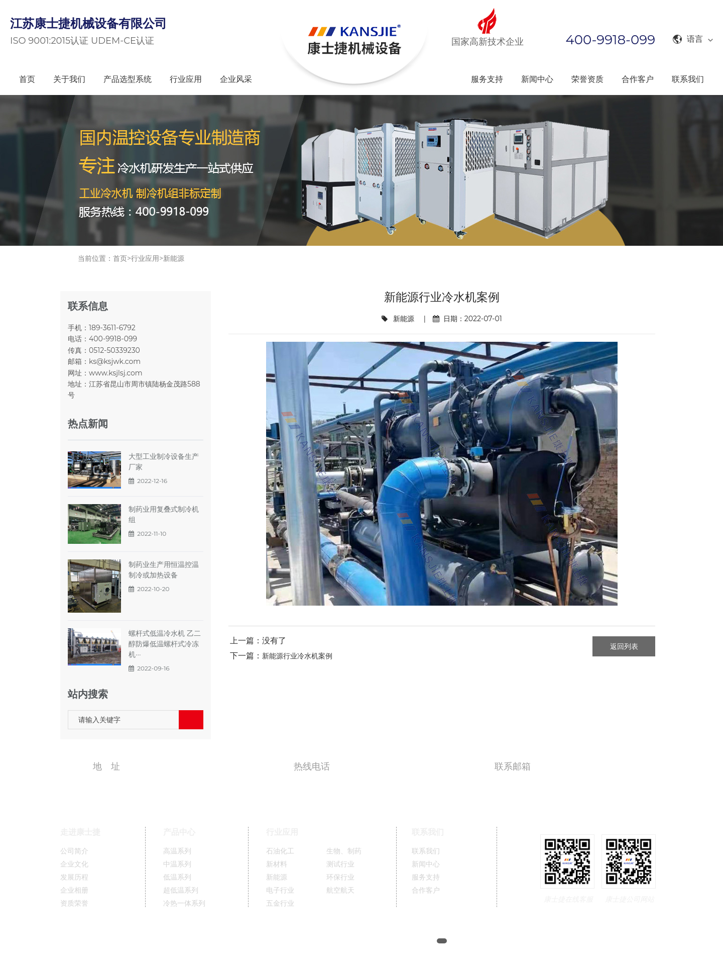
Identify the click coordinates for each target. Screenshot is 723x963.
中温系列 (177, 864)
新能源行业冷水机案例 (297, 655)
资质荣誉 (74, 903)
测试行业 (340, 864)
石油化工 (280, 851)
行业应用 (186, 79)
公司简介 (74, 851)
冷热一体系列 (184, 903)
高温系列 (177, 851)
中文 (527, 941)
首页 (27, 79)
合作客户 (638, 79)
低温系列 (177, 877)
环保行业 (340, 877)
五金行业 (280, 903)
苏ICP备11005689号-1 (397, 941)
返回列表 (624, 646)
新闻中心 (537, 79)
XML (503, 941)
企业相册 (74, 890)
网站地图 (473, 941)
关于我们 (69, 79)
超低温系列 (180, 890)
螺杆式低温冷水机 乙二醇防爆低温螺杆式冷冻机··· (165, 644)
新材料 (276, 864)
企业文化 (74, 864)
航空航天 (340, 890)
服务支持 (487, 79)
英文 (549, 941)
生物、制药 (344, 851)
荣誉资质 (587, 79)
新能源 (173, 258)
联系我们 (688, 79)
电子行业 (280, 890)
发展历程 (74, 877)
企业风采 (236, 79)
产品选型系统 (127, 79)
